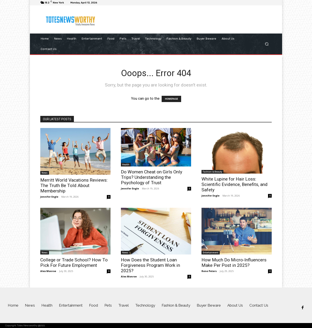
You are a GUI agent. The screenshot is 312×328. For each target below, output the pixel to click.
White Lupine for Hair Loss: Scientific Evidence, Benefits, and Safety (235, 184)
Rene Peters (209, 271)
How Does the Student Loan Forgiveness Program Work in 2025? (150, 265)
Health (125, 164)
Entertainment (210, 252)
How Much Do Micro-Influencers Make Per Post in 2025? (234, 262)
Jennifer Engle (49, 196)
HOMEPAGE (171, 99)
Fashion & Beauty (212, 171)
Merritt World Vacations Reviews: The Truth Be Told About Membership (73, 186)
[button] (267, 44)
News (45, 172)
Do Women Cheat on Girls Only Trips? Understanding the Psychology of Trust (151, 177)
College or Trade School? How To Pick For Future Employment (74, 262)
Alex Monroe (48, 271)
